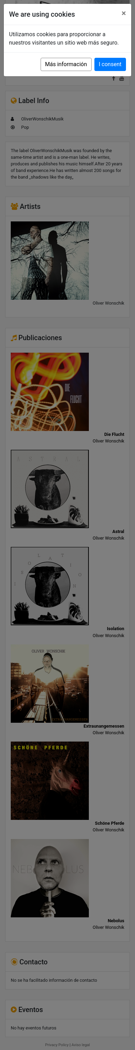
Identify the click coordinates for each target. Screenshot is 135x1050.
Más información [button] (66, 64)
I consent (110, 64)
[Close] (123, 13)
